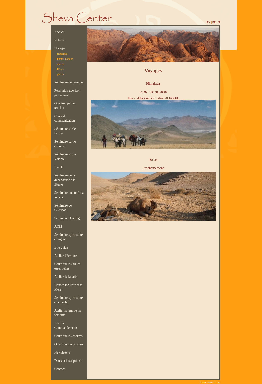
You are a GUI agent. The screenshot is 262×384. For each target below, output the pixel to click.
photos (60, 63)
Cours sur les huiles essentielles (67, 266)
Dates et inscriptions (68, 360)
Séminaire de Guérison (63, 208)
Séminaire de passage (69, 82)
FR (214, 22)
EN (208, 22)
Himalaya (62, 53)
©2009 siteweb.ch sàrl (210, 382)
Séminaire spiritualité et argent (68, 237)
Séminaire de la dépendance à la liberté (65, 180)
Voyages (60, 48)
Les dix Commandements (66, 325)
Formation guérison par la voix (67, 93)
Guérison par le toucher (64, 106)
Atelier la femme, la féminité (67, 313)
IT (219, 22)
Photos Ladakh (65, 58)
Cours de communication (65, 118)
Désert (60, 69)
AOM (59, 226)
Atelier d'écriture (66, 255)
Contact (60, 369)
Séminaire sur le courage (65, 144)
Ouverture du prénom (69, 344)
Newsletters (63, 352)
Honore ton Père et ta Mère (68, 287)
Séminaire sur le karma (65, 131)
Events (59, 167)
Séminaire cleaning (68, 218)
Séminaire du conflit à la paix (69, 195)
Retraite (60, 40)
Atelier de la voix (66, 276)
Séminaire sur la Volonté (65, 157)
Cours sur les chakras (69, 336)
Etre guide (62, 247)
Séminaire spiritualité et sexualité (68, 300)
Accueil (60, 32)
